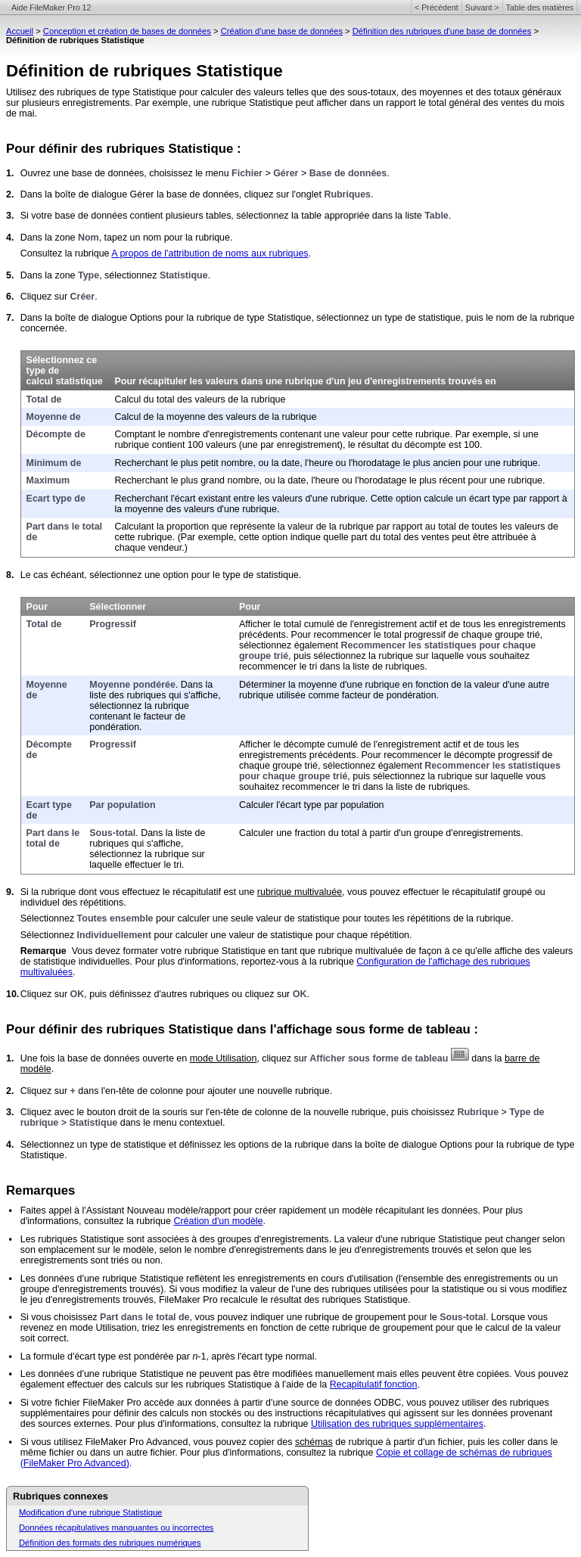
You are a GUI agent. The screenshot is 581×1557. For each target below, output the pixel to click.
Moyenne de (53, 417)
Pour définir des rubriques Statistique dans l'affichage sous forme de (216, 1029)
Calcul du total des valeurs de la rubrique (200, 399)
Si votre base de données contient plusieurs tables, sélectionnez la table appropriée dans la (212, 215)
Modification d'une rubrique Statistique (90, 1512)
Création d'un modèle (218, 1221)
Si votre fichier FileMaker (72, 1402)
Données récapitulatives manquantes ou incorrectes (116, 1527)
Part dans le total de (53, 838)
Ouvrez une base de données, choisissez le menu (125, 173)
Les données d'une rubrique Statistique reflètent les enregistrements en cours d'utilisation (208, 1278)
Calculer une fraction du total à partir (316, 833)
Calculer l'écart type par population (311, 805)
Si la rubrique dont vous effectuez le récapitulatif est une (138, 892)
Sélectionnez (48, 918)
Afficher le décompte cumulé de (306, 744)
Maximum (48, 480)
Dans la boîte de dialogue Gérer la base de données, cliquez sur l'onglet (172, 194)
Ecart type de (55, 498)
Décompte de (55, 434)
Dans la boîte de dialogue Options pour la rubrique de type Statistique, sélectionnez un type (212, 317)
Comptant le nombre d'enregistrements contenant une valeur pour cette (265, 434)
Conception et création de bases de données (127, 31)
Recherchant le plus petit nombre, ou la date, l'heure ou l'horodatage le (264, 463)
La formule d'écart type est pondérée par (106, 1356)
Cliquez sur (45, 296)
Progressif (112, 624)
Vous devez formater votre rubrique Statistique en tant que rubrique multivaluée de (245, 951)
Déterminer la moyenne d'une (302, 684)
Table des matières (539, 7)
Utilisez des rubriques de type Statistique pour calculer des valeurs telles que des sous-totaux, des (212, 92)
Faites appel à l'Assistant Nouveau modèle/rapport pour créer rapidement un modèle (198, 1210)
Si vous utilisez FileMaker (73, 1442)
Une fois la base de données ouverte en (105, 1058)
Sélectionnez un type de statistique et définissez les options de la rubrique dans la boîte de (211, 1144)
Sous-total (112, 833)
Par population (122, 805)
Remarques (40, 1190)
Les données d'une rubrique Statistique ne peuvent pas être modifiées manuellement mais (209, 1374)
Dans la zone (49, 237)
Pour (37, 606)
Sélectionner (117, 606)
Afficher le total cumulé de (294, 624)
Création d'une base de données (282, 31)
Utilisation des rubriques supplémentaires (397, 1424)
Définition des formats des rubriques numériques (110, 1542)
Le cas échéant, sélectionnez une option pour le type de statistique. (161, 575)
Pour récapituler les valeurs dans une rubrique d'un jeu (240, 381)
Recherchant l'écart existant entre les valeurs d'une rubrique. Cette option (269, 498)
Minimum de (54, 463)
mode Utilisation (223, 1058)
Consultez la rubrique (66, 253)
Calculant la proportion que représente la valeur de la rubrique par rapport (270, 526)
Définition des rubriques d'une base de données (442, 31)
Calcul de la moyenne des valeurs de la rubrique (216, 417)
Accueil (19, 31)
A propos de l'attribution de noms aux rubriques (209, 253)
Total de (44, 399)
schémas (314, 1442)
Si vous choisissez (60, 1317)
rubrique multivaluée (299, 892)
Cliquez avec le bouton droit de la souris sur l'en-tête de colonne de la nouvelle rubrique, (205, 1112)
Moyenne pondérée (132, 684)
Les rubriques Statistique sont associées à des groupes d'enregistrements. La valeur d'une (210, 1239)
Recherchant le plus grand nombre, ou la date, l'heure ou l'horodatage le (267, 480)
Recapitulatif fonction (374, 1384)
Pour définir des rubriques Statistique (119, 148)
